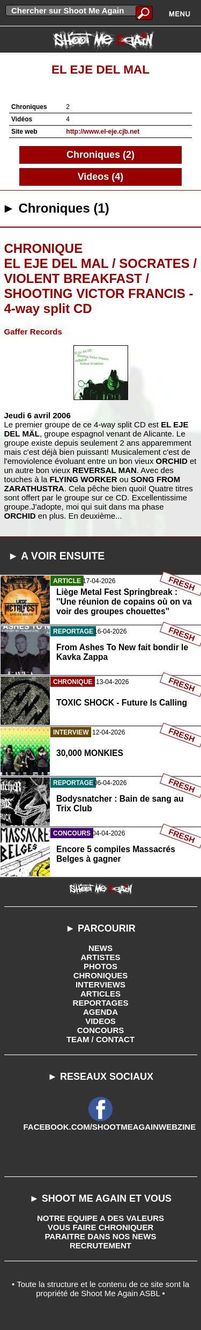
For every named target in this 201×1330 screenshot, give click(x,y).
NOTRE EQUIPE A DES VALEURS (100, 1218)
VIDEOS (100, 1021)
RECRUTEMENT (100, 1245)
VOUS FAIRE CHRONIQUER (101, 1227)
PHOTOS (100, 966)
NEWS (100, 948)
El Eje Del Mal (100, 69)
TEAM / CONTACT (100, 1039)
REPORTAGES (101, 1002)
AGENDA (100, 1011)
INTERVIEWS (100, 984)
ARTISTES (100, 957)
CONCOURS (100, 1030)
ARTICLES (100, 993)
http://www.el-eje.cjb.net (102, 131)
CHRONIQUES (100, 975)
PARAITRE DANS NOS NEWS (100, 1236)
